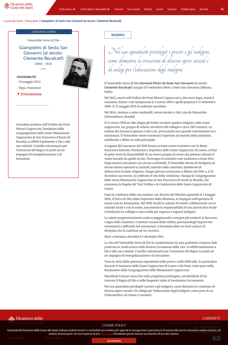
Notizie (148, 9)
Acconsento (114, 340)
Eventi (159, 9)
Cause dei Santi (13, 20)
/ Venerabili (31, 20)
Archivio (204, 9)
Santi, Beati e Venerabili (93, 9)
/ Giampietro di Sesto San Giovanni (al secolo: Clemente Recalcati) (80, 20)
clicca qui (106, 333)
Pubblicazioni (188, 9)
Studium (172, 9)
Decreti (119, 9)
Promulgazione (29, 94)
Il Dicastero (65, 9)
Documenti (133, 9)
